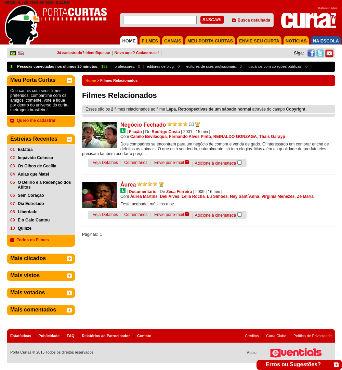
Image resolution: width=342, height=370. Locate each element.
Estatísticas (20, 336)
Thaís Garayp (272, 136)
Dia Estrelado (31, 203)
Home (91, 80)
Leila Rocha (193, 196)
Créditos (252, 336)
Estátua (25, 149)
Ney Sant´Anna (244, 196)
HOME (128, 40)
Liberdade (27, 211)
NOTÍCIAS (296, 40)
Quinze (24, 228)
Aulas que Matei (33, 174)
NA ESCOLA (326, 40)
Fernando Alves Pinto (190, 136)
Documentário (143, 191)
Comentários (135, 162)
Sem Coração (31, 195)
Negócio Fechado (143, 125)
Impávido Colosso (35, 157)
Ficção (135, 131)
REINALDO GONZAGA (235, 136)
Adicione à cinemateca (215, 163)
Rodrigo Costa (166, 131)
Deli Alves (169, 196)
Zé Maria (305, 196)
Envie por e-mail (169, 162)
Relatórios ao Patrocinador (106, 336)
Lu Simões (217, 196)
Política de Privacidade (312, 336)
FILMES (150, 40)
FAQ (71, 336)
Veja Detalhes (105, 162)
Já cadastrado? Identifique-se (83, 53)
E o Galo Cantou (34, 220)
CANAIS (172, 40)
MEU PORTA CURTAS (210, 40)
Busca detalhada (254, 20)
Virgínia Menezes (277, 196)
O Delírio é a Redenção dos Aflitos (44, 185)
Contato (144, 336)
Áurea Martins (144, 196)
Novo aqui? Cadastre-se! (137, 53)
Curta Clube (276, 336)
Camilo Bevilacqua (148, 136)
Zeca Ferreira (179, 191)
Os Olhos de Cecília (37, 166)
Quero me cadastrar (36, 120)
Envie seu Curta (259, 40)
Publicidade (49, 336)
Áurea (128, 185)
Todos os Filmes (33, 240)
